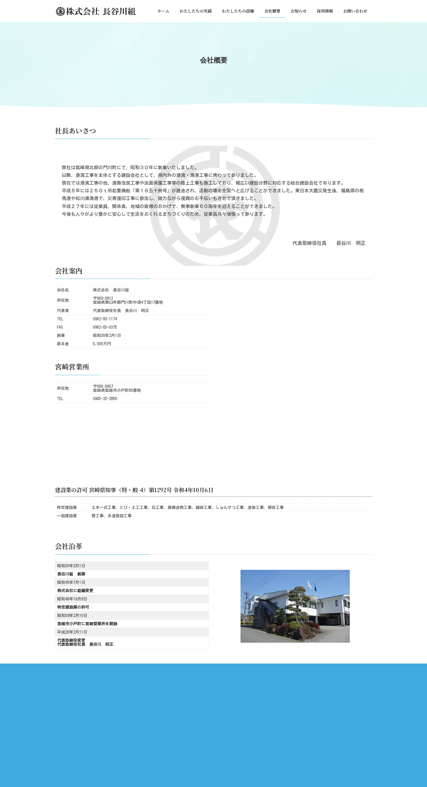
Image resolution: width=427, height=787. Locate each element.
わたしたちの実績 (149, 669)
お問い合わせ (303, 669)
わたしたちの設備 (189, 669)
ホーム (118, 669)
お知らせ (248, 669)
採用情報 (274, 669)
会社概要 (222, 669)
